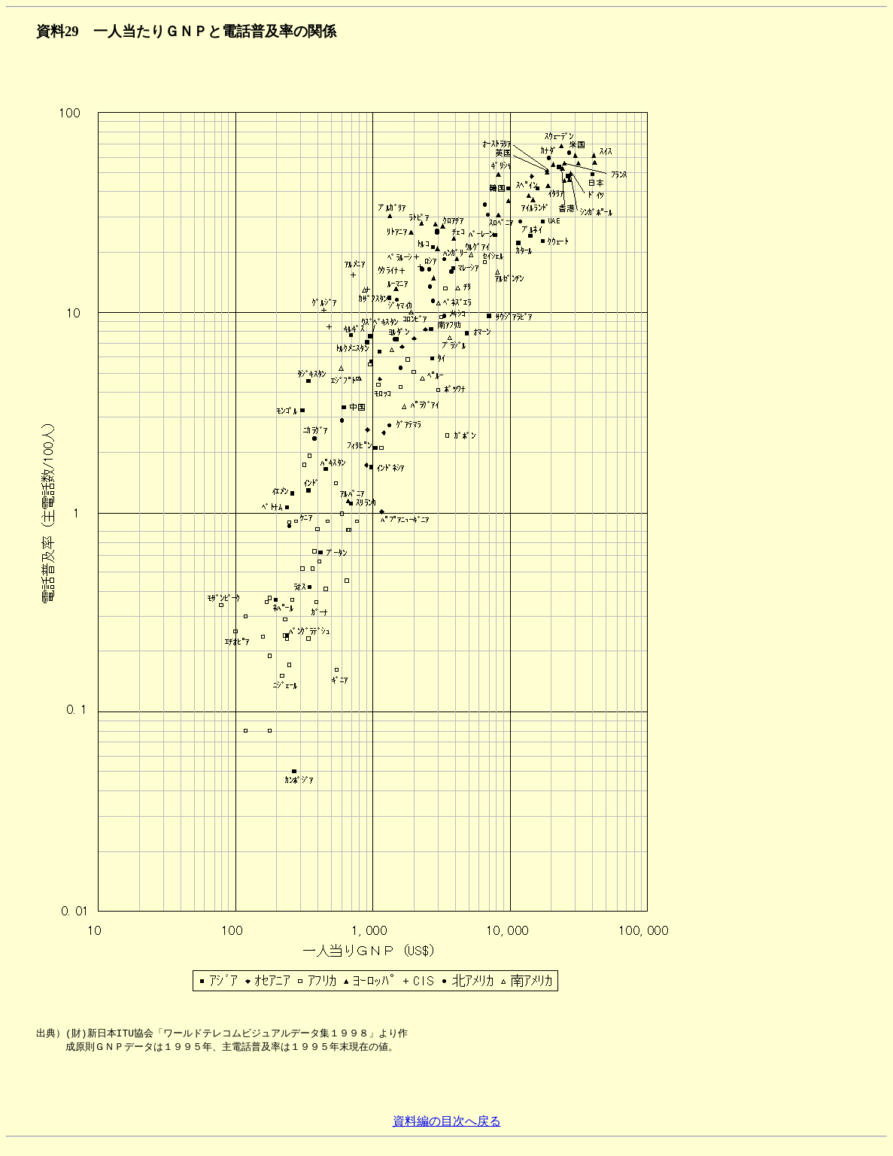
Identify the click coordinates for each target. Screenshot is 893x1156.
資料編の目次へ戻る (447, 1133)
